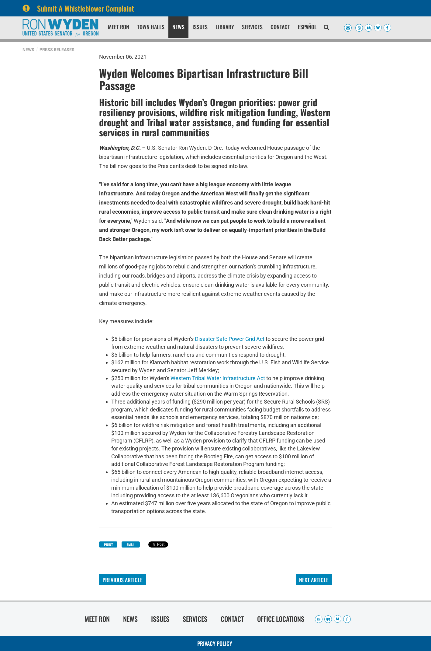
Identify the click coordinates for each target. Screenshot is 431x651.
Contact (280, 27)
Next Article (314, 580)
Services (252, 27)
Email (131, 544)
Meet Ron (118, 27)
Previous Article (122, 580)
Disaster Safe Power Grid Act (229, 339)
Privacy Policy (214, 643)
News (178, 27)
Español (307, 27)
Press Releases (57, 49)
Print (108, 544)
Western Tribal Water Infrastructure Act (218, 378)
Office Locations (280, 619)
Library (225, 27)
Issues (200, 27)
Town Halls (150, 27)
